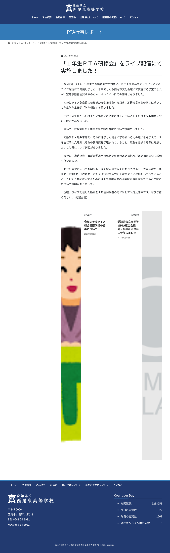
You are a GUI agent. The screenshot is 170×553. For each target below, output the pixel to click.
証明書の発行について (97, 484)
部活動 (53, 484)
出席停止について (71, 484)
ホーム (13, 484)
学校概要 (26, 484)
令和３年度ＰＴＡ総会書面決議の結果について (94, 225)
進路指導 (40, 484)
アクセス (118, 484)
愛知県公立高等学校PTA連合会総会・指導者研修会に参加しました (128, 227)
